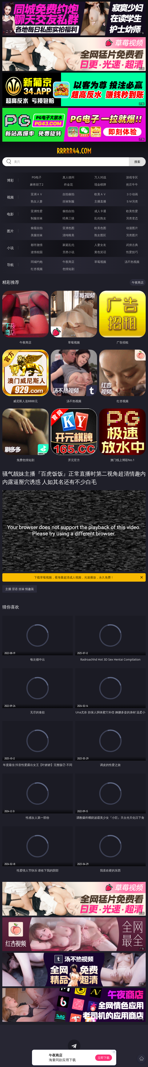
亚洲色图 (68, 228)
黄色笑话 (100, 252)
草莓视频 (100, 262)
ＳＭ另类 (132, 201)
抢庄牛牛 (132, 184)
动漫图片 (132, 228)
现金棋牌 (100, 184)
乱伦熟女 (100, 218)
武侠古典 (132, 245)
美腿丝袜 (37, 235)
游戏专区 (132, 177)
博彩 (10, 180)
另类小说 (68, 252)
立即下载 (103, 1058)
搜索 (137, 162)
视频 (10, 197)
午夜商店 (68, 262)
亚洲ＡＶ (37, 194)
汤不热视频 (132, 262)
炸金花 (68, 184)
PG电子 (37, 177)
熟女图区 (100, 235)
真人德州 (68, 177)
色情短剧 (68, 269)
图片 (10, 231)
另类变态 (132, 218)
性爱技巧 (132, 252)
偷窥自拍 (37, 228)
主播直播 (100, 201)
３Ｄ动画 (132, 194)
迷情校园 (37, 252)
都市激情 (37, 245)
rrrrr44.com (74, 151)
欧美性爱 (132, 211)
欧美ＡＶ (100, 194)
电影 (10, 214)
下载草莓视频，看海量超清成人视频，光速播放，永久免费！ (89, 577)
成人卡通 (100, 211)
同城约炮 (37, 262)
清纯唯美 (68, 235)
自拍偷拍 (68, 194)
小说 (10, 248)
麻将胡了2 (36, 184)
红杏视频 (37, 269)
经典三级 (68, 218)
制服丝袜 (37, 218)
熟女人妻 (37, 201)
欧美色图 (100, 228)
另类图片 (132, 235)
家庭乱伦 (68, 245)
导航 (10, 264)
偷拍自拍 (68, 211)
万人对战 (100, 177)
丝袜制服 (68, 201)
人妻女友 (100, 245)
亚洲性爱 (37, 211)
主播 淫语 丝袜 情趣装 (19, 589)
